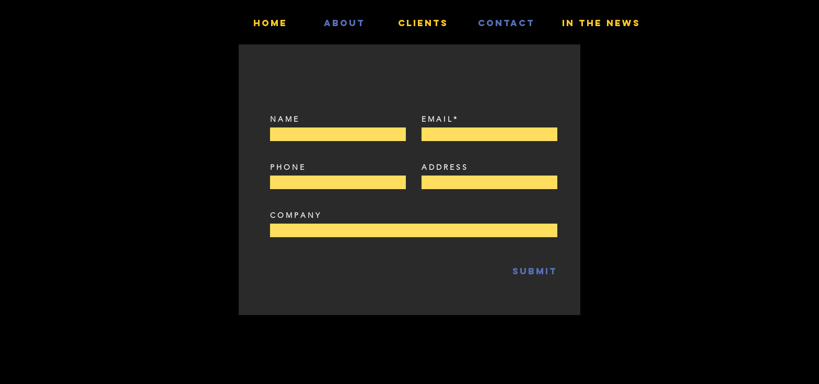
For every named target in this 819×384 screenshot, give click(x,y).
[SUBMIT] (509, 271)
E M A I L (436, 119)
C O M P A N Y (295, 215)
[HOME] (270, 23)
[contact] (506, 23)
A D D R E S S (444, 167)
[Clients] (423, 23)
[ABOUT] (344, 23)
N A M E (284, 119)
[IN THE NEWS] (601, 23)
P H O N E (287, 167)
